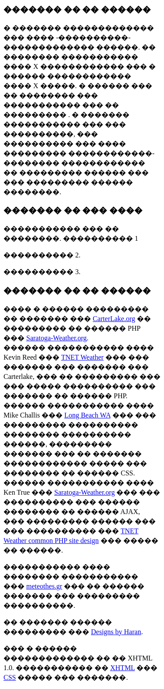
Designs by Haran (116, 631)
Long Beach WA (87, 415)
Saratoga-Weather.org (56, 338)
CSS (9, 677)
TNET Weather (82, 357)
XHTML (122, 667)
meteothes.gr (44, 586)
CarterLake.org (114, 318)
